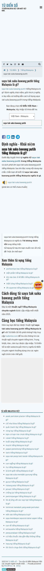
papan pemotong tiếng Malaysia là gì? (22, 449)
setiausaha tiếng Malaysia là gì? (19, 529)
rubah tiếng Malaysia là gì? (17, 438)
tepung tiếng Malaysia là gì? (18, 544)
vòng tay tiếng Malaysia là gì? (18, 431)
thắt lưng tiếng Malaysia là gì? (19, 283)
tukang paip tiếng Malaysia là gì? (20, 485)
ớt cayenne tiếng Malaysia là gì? (20, 288)
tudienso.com (12, 336)
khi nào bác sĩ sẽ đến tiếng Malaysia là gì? (22, 278)
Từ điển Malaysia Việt (9, 8)
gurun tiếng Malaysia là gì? (17, 482)
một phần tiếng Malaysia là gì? (19, 273)
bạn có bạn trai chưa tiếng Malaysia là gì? (24, 434)
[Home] (4, 70)
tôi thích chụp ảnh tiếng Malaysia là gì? (23, 547)
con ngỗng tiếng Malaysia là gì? (19, 463)
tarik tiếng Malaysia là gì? (17, 452)
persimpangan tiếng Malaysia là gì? (21, 496)
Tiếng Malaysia (26, 70)
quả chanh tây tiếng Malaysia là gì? (21, 427)
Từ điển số (10, 5)
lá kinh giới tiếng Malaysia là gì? (19, 471)
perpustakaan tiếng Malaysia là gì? (21, 533)
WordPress (8, 565)
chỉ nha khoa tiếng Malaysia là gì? (20, 423)
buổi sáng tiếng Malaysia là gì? (19, 441)
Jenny (18, 565)
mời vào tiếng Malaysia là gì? (18, 514)
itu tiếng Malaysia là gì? (16, 467)
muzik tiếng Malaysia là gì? (17, 445)
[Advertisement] (22, 36)
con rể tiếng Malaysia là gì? (17, 525)
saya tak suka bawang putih (20, 182)
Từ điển (12, 70)
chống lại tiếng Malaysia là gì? (19, 493)
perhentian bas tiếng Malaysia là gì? (22, 269)
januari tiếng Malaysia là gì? (17, 489)
